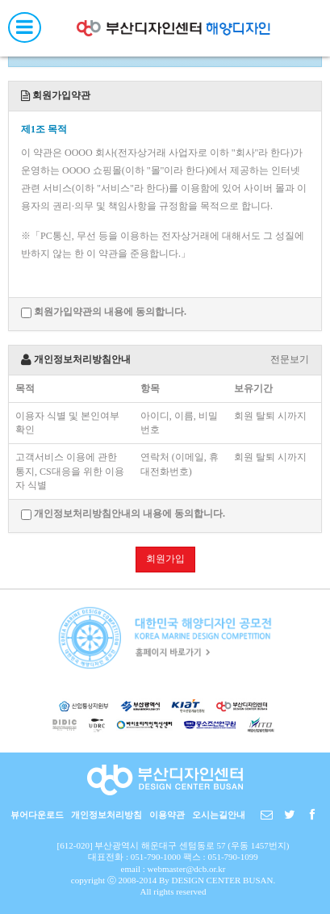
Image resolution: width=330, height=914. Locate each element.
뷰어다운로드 (37, 815)
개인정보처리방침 (106, 815)
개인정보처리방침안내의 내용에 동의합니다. (123, 514)
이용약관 (167, 815)
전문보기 (289, 359)
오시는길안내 (218, 815)
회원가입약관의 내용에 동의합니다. (103, 312)
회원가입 (165, 558)
